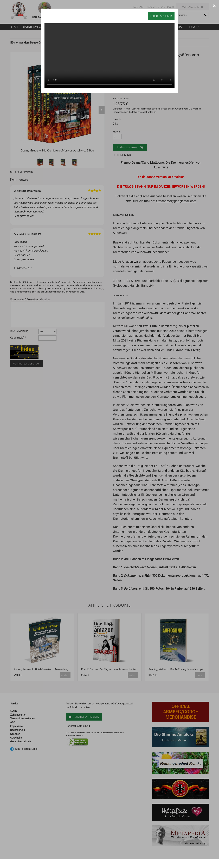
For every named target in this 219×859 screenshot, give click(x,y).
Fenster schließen (161, 16)
